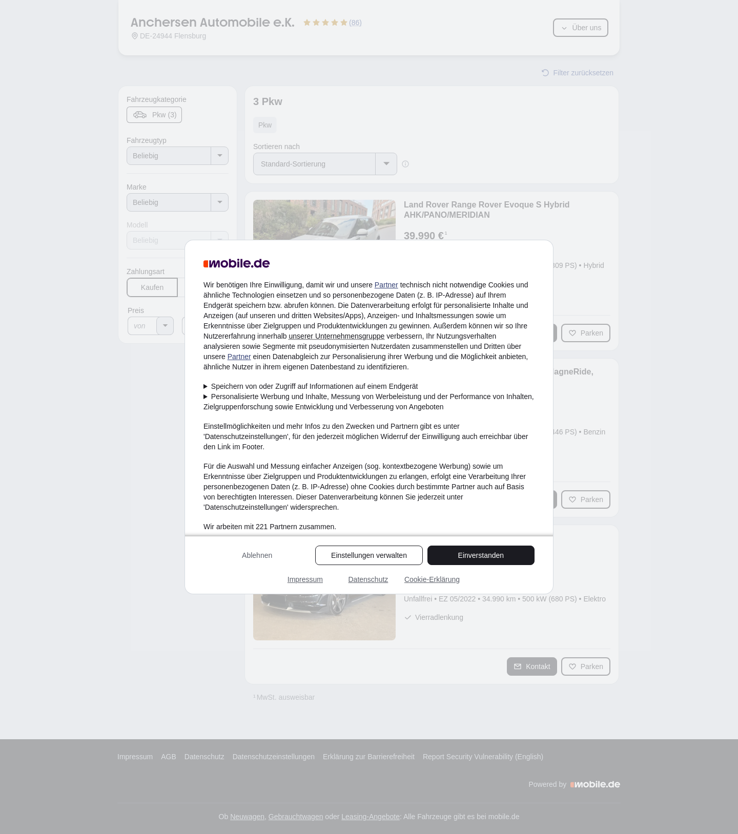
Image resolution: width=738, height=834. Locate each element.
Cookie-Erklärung (432, 579)
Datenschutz (368, 579)
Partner (386, 285)
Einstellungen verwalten (369, 555)
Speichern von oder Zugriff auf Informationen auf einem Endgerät (314, 386)
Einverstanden (481, 555)
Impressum (305, 579)
